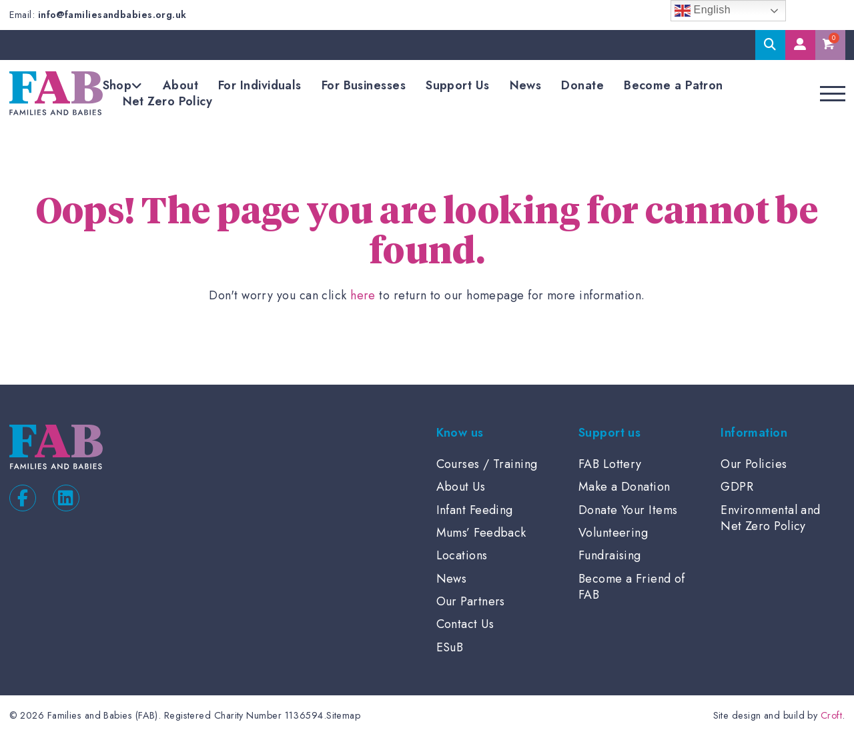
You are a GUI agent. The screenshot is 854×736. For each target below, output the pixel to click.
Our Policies (754, 464)
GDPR (737, 486)
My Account (800, 45)
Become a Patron (673, 85)
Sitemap (343, 715)
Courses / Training (487, 464)
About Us (461, 486)
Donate (582, 85)
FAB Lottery (610, 464)
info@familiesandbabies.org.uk (112, 14)
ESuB (450, 647)
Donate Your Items (628, 510)
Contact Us (465, 624)
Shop (117, 85)
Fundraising (609, 555)
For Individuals (260, 85)
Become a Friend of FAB (631, 586)
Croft (831, 715)
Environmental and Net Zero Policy (771, 518)
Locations (462, 555)
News (526, 85)
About (180, 85)
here (363, 295)
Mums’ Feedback (481, 532)
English (703, 11)
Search (770, 45)
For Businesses (364, 85)
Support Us (458, 85)
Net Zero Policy (168, 101)
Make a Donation (624, 486)
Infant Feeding (474, 510)
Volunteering (613, 532)
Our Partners (470, 601)
